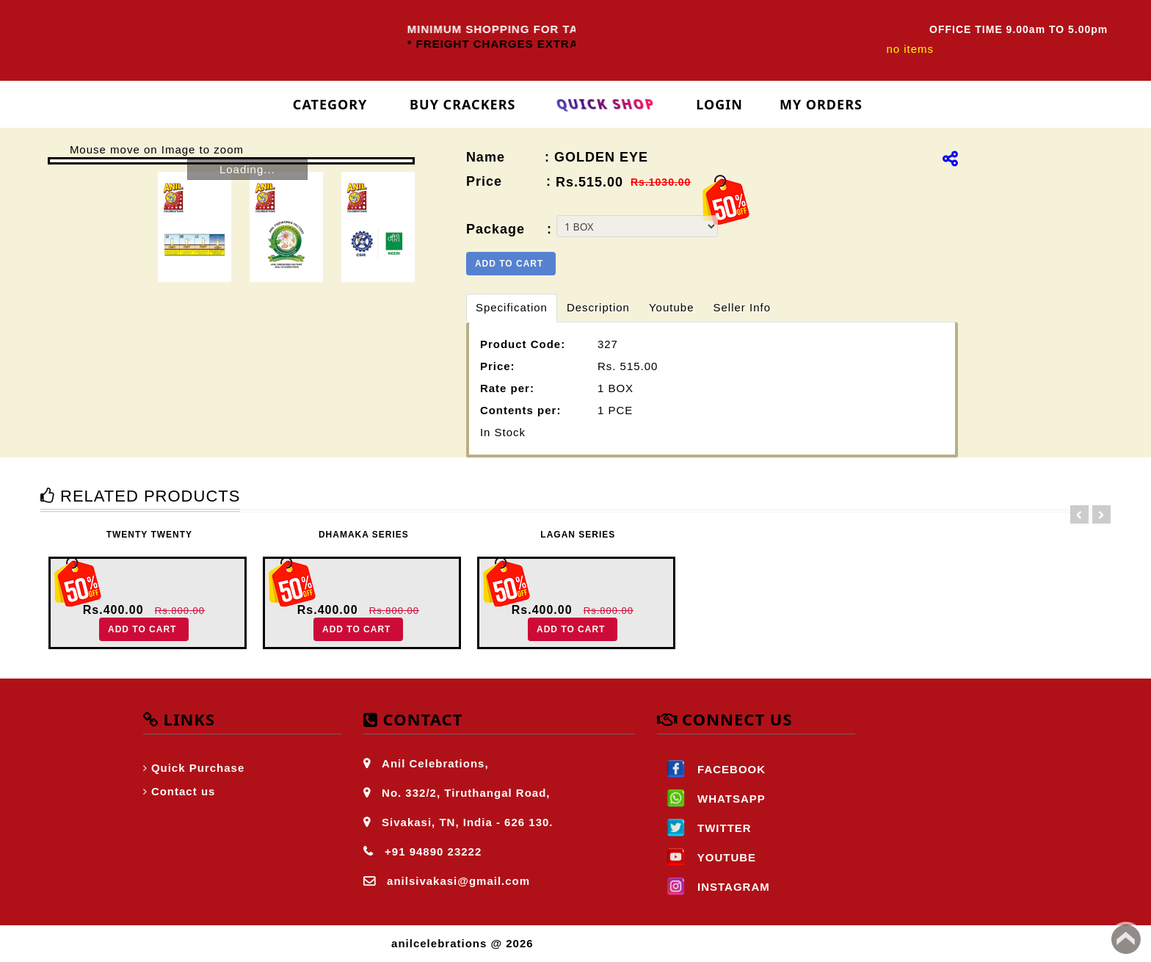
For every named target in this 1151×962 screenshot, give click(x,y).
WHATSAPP (711, 798)
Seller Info (742, 307)
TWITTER (704, 828)
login (719, 104)
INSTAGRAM (713, 886)
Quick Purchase (197, 768)
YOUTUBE (706, 857)
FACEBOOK (711, 769)
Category (330, 104)
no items (910, 49)
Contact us (183, 791)
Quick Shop (606, 104)
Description (598, 307)
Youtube (671, 307)
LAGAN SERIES (577, 534)
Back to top (1126, 939)
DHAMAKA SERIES (364, 534)
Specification (512, 307)
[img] (950, 158)
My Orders (821, 104)
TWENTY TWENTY (149, 534)
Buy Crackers (462, 104)
